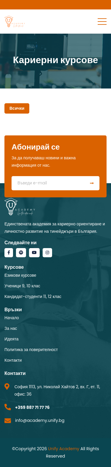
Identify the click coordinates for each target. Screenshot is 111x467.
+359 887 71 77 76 (32, 407)
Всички (16, 108)
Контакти (13, 360)
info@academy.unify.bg (40, 420)
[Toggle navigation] (102, 21)
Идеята (11, 339)
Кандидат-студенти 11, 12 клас (32, 296)
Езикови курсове (20, 275)
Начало (11, 318)
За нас (10, 328)
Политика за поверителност (31, 350)
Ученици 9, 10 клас (22, 286)
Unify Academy (63, 449)
